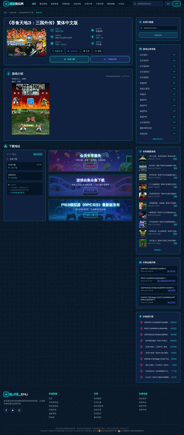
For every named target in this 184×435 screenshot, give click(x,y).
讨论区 (121, 4)
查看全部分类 (158, 139)
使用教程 (97, 398)
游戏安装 (97, 410)
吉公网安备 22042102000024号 (131, 431)
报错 (98, 51)
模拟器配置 (98, 406)
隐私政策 (142, 398)
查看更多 (158, 250)
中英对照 (100, 4)
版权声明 (142, 406)
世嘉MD (99, 31)
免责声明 (142, 410)
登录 (168, 4)
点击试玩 (12, 178)
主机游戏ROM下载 (26, 12)
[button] (57, 51)
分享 (86, 51)
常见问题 (97, 402)
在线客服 (96, 428)
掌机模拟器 (53, 406)
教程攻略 (111, 4)
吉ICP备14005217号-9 (107, 431)
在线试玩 (73, 51)
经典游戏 (66, 4)
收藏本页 (57, 51)
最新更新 (54, 4)
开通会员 (90, 166)
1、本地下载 (12, 159)
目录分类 (88, 4)
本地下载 (69, 59)
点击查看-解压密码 (17, 192)
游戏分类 (13, 12)
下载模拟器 (110, 59)
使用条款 (142, 402)
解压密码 (43, 4)
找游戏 (51, 417)
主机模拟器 (53, 402)
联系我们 (97, 413)
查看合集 (90, 190)
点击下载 (12, 168)
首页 (34, 4)
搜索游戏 (158, 35)
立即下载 (90, 215)
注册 (176, 4)
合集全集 (77, 4)
